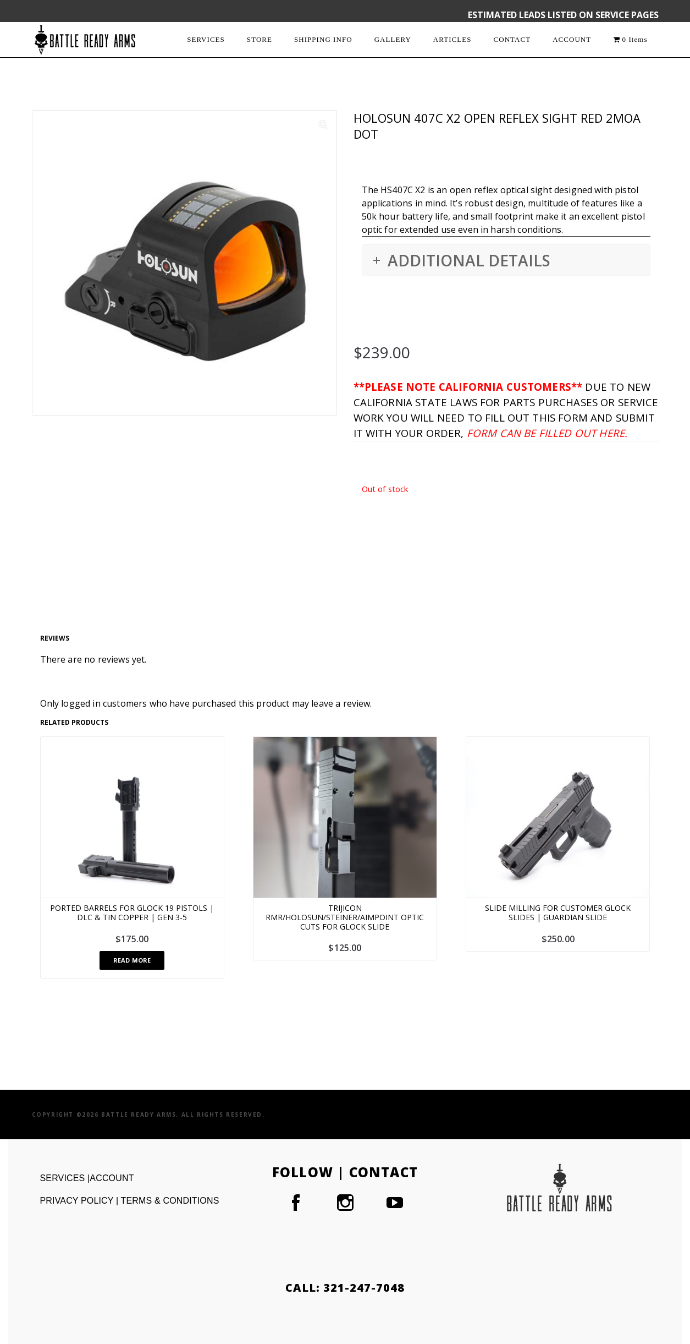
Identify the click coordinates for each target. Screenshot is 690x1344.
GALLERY (392, 39)
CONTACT (512, 39)
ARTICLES (452, 39)
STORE (259, 39)
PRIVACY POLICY (78, 1200)
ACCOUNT (572, 39)
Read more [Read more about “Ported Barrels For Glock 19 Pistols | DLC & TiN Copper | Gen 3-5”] (132, 960)
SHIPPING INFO (323, 39)
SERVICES (206, 39)
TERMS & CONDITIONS (170, 1200)
